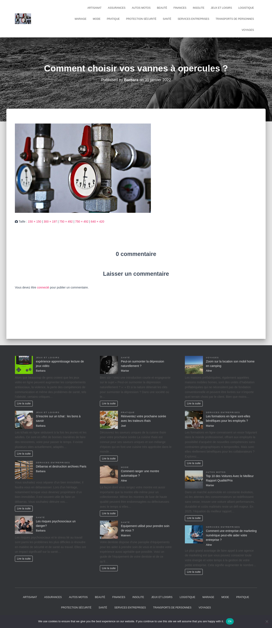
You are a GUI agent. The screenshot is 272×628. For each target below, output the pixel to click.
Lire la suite (24, 403)
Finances (179, 7)
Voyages (248, 29)
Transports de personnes (235, 18)
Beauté (162, 7)
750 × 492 (66, 221)
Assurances (117, 7)
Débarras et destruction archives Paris (61, 466)
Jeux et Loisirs (221, 7)
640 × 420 (97, 221)
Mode (97, 18)
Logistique (246, 7)
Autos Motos (141, 7)
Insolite (198, 7)
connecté (43, 287)
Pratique (113, 18)
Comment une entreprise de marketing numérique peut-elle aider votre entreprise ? (231, 535)
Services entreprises (193, 18)
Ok (230, 621)
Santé (167, 18)
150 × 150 (34, 221)
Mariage (80, 18)
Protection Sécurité (141, 18)
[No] (267, 621)
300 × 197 (50, 221)
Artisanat (94, 7)
